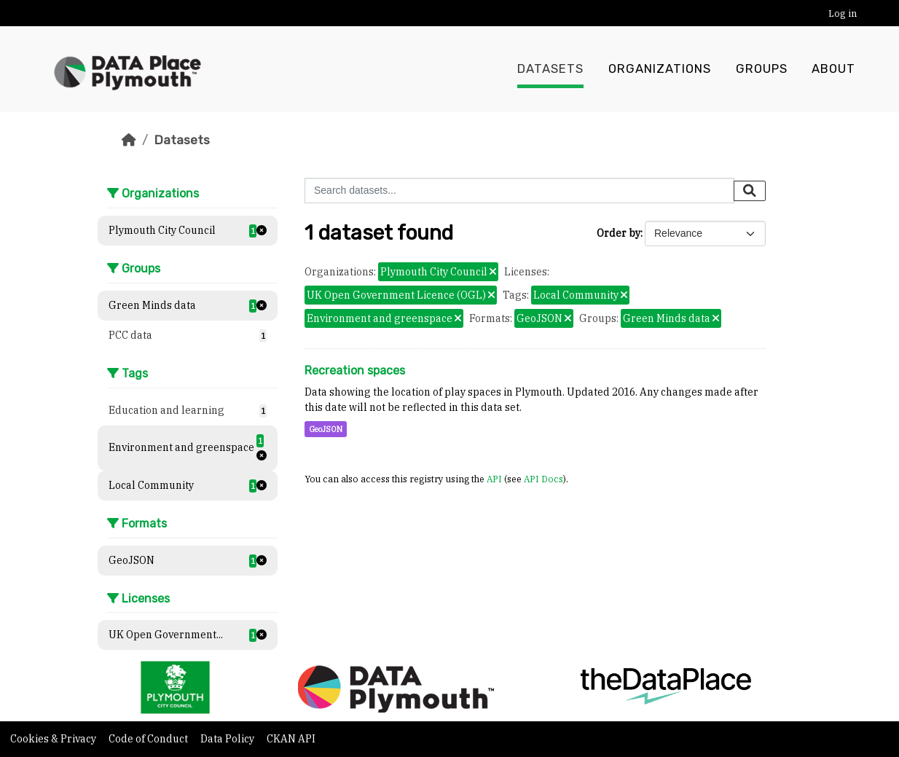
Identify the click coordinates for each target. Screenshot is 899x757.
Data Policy (228, 738)
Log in (842, 13)
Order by (618, 233)
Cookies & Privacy (54, 738)
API (494, 479)
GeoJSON (325, 429)
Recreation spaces (355, 370)
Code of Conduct (149, 738)
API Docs (543, 479)
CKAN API (291, 738)
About (833, 69)
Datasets (550, 69)
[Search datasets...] (519, 190)
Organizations (659, 69)
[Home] (129, 140)
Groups (762, 69)
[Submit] (750, 191)
